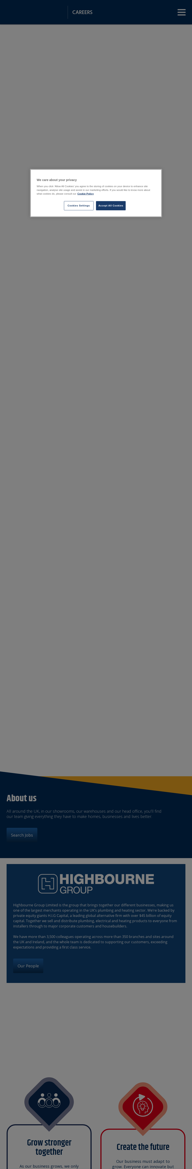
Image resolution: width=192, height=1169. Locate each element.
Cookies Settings (78, 205)
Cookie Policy (85, 193)
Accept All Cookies (110, 205)
